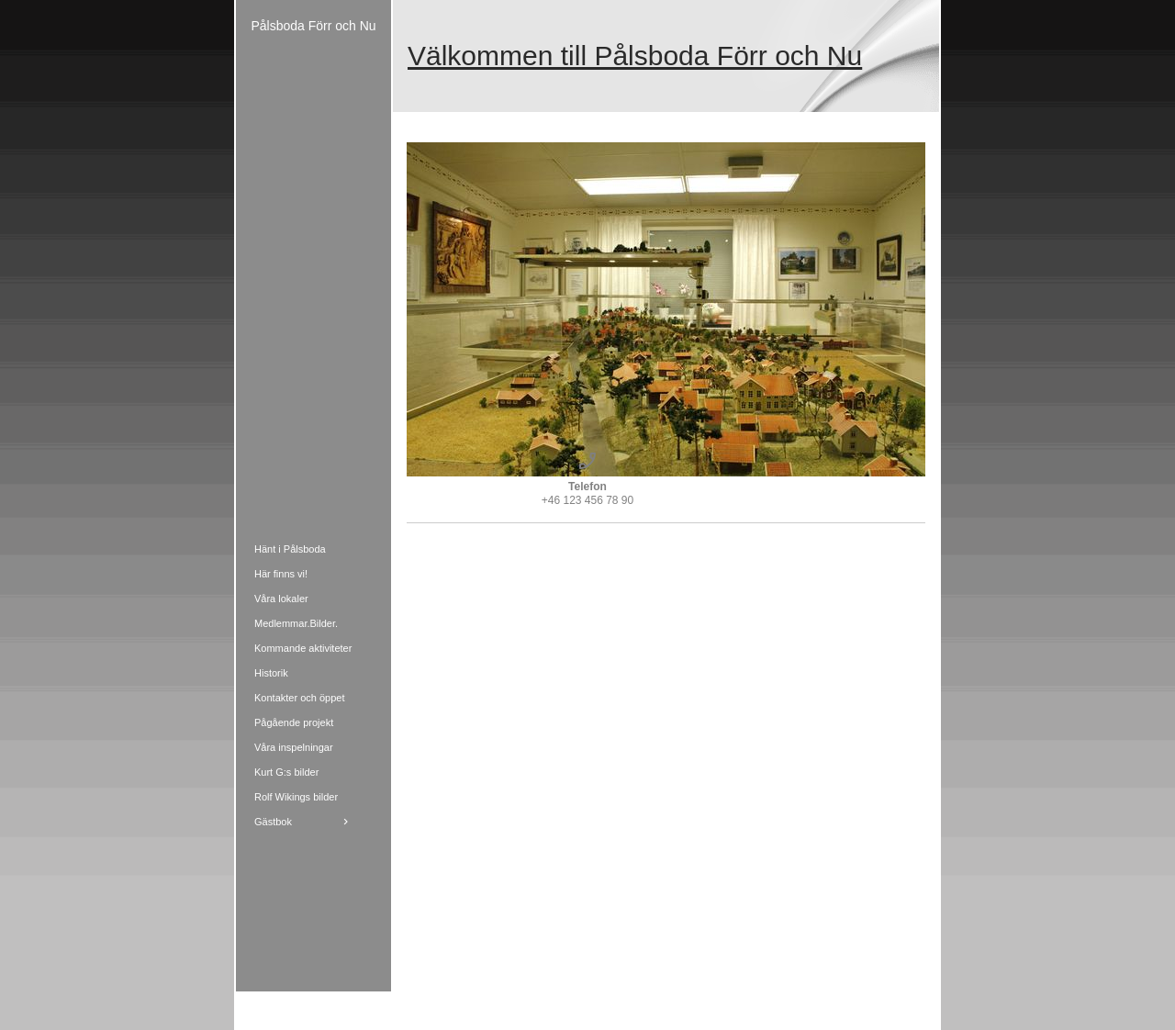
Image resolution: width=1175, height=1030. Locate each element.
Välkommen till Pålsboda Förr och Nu (635, 55)
